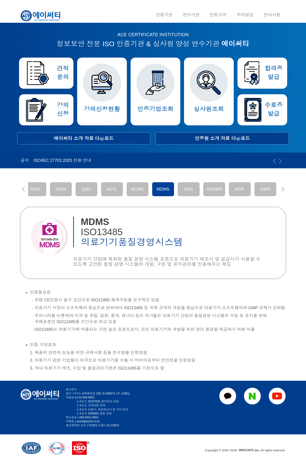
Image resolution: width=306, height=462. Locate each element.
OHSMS (214, 189)
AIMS (265, 189)
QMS (86, 189)
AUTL (111, 189)
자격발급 (245, 15)
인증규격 (218, 15)
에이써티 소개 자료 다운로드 (84, 138)
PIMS (35, 189)
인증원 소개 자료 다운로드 (222, 138)
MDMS (163, 189)
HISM (61, 189)
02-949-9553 (86, 397)
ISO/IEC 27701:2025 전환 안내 (62, 160)
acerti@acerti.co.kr (88, 421)
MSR (239, 189)
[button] (23, 189)
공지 (25, 160)
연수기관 (191, 15)
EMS (188, 189)
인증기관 (164, 15)
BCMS (137, 189)
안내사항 (272, 15)
